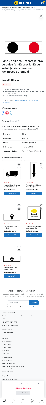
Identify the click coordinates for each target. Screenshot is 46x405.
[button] (42, 3)
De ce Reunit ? (6, 350)
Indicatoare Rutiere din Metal (24, 100)
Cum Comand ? (7, 342)
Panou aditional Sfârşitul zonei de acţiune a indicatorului (33, 186)
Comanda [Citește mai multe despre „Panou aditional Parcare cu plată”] (12, 235)
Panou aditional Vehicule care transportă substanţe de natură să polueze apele (33, 228)
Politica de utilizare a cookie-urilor (13, 366)
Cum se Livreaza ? (7, 347)
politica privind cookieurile (23, 388)
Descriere (5, 121)
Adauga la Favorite (10, 108)
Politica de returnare (8, 363)
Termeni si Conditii (7, 372)
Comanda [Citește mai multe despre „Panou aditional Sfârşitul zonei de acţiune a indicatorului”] (34, 193)
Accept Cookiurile (23, 393)
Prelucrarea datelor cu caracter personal (15, 369)
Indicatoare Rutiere (28, 7)
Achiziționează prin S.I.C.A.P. (11, 379)
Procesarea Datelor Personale (31, 307)
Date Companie (7, 360)
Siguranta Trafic (16, 7)
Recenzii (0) (14, 121)
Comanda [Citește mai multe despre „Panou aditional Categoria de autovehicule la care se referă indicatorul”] (12, 193)
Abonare (34, 303)
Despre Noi (5, 353)
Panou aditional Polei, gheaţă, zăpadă (10, 268)
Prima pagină (5, 7)
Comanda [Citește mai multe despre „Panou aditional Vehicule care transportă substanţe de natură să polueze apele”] (34, 235)
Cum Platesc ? (6, 344)
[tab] (5, 121)
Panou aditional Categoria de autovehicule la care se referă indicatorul (12, 186)
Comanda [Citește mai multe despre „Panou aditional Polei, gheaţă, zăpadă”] (12, 276)
